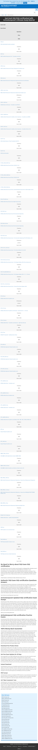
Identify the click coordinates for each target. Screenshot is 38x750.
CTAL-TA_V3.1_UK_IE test (5, 247)
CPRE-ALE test (3, 78)
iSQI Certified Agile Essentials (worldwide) (8, 44)
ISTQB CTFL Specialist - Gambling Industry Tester (9, 334)
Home (3, 14)
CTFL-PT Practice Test (5, 724)
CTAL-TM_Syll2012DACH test (6, 271)
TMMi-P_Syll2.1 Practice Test (7, 735)
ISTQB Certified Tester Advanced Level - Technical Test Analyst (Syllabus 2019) (14, 286)
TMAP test (2, 527)
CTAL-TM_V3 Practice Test (6, 716)
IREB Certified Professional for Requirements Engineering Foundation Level (13, 92)
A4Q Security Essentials (5, 153)
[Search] (36, 9)
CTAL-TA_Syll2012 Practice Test (7, 709)
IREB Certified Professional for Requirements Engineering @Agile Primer (13, 505)
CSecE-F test (3, 150)
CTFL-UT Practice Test (5, 727)
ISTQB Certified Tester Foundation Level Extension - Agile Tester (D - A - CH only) (14, 310)
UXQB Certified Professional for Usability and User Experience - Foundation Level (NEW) (15, 116)
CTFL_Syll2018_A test (4, 380)
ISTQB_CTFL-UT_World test (5, 515)
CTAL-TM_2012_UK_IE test (5, 259)
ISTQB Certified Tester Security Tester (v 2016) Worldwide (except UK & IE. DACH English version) (17, 189)
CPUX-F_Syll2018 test (4, 114)
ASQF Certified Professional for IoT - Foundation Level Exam (11, 56)
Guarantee (25, 746)
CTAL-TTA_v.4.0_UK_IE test (5, 283)
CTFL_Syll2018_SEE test (5, 417)
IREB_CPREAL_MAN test (5, 477)
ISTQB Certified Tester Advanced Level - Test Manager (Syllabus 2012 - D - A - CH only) (15, 274)
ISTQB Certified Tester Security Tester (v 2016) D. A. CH (10, 165)
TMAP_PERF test (3, 551)
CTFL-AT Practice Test (5, 720)
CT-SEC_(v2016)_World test (5, 187)
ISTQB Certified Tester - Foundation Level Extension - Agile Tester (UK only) (13, 322)
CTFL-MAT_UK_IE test (4, 368)
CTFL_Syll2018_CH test (5, 392)
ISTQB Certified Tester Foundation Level (7, 298)
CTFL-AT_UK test (3, 320)
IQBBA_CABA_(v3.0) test (5, 453)
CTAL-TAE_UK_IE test (4, 223)
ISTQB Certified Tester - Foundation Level (7, 383)
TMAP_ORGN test (4, 539)
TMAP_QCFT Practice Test (6, 733)
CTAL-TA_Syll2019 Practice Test (7, 711)
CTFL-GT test (3, 332)
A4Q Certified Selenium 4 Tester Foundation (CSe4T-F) (10, 141)
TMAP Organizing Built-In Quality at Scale (8, 541)
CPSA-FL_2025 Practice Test (6, 698)
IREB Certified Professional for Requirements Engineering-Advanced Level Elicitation (15, 80)
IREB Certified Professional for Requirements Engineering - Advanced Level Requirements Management (18, 480)
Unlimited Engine (31, 746)
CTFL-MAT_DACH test (4, 356)
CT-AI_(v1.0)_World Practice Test (7, 703)
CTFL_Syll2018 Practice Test (6, 730)
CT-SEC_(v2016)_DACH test (5, 162)
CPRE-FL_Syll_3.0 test (4, 90)
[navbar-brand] (2, 12)
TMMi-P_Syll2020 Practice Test (7, 738)
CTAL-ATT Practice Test (6, 706)
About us (19, 746)
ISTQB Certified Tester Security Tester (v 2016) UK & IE (10, 177)
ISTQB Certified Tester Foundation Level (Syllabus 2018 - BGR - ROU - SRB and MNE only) (16, 419)
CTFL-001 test (3, 296)
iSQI (5, 14)
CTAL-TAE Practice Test (6, 708)
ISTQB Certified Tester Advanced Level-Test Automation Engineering (12, 213)
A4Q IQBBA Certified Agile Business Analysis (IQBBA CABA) (11, 455)
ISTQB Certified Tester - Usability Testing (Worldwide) (9, 517)
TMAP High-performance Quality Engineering (8, 553)
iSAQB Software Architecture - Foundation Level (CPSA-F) (10, 104)
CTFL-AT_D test (3, 308)
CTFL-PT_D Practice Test (6, 725)
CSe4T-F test (3, 138)
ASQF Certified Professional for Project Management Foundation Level (12, 68)
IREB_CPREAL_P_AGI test (5, 489)
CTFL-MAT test (3, 344)
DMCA (19, 748)
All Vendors (9, 746)
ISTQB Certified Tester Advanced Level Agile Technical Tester (11, 201)
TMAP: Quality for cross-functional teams (7, 529)
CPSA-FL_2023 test (4, 102)
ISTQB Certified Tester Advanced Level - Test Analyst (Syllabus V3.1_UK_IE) (13, 250)
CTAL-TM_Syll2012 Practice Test (7, 714)
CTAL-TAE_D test (3, 211)
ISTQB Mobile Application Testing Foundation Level (9, 346)
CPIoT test (2, 53)
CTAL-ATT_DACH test (4, 199)
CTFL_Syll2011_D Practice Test (7, 728)
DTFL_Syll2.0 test (3, 441)
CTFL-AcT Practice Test (5, 719)
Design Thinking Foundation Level (6, 431)
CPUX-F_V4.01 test (4, 126)
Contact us (15, 746)
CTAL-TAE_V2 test (4, 235)
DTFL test (2, 429)
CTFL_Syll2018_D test (4, 405)
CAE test (2, 41)
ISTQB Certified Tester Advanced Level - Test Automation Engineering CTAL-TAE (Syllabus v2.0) (16, 237)
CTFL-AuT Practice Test (5, 722)
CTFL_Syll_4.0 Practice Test (6, 732)
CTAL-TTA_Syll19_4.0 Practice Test (7, 717)
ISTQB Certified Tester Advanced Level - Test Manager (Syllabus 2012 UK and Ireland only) (16, 262)
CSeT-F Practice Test (5, 701)
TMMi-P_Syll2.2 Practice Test (7, 736)
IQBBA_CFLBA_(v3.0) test (5, 465)
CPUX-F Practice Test (5, 700)
